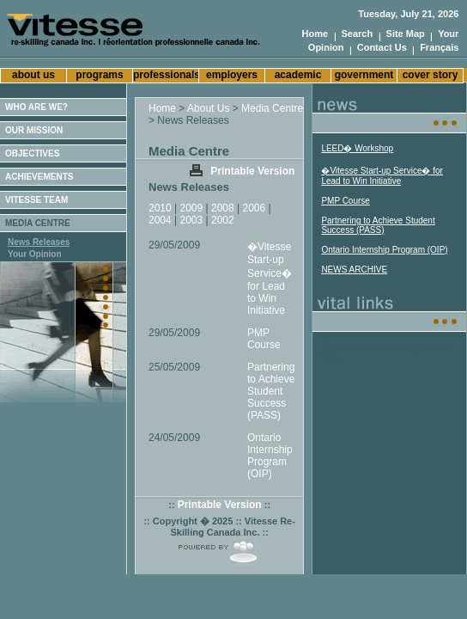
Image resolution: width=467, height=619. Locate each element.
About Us (208, 108)
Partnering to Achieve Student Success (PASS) (270, 391)
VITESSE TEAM (36, 200)
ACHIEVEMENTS (39, 176)
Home (315, 33)
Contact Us (382, 47)
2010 (160, 208)
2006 (254, 208)
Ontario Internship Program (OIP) (270, 456)
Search (357, 33)
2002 (222, 220)
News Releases (39, 242)
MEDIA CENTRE (37, 223)
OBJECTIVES (32, 153)
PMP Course (264, 339)
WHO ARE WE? (36, 107)
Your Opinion (35, 254)
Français (439, 47)
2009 (191, 208)
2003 (191, 220)
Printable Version (252, 171)
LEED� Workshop (357, 148)
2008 (222, 208)
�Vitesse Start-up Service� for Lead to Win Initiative (269, 278)
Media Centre (272, 108)
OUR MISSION (34, 130)
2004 (160, 220)
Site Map (405, 33)
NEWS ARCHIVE (354, 269)
